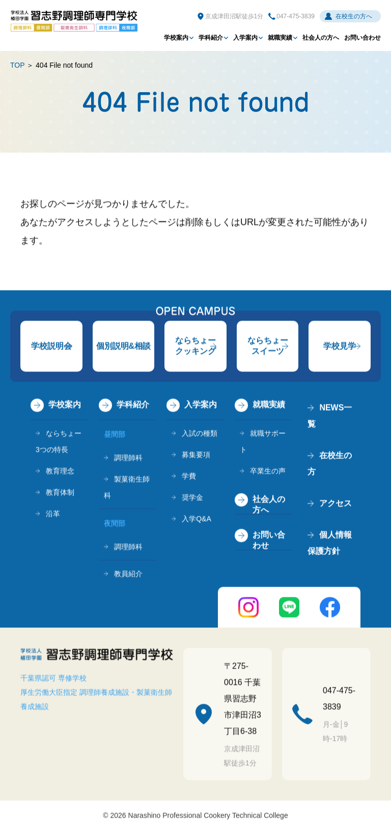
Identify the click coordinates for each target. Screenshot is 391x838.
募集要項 (196, 456)
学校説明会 (51, 347)
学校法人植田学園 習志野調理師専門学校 (73, 21)
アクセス (335, 504)
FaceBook (330, 608)
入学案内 (245, 37)
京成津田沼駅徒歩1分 (234, 16)
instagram (248, 608)
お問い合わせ (362, 37)
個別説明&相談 (123, 347)
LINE (289, 608)
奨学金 (192, 499)
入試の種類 (199, 434)
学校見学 (339, 347)
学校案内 (176, 37)
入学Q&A (196, 520)
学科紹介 (211, 37)
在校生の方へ (354, 16)
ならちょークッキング (195, 347)
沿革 (53, 515)
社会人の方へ (320, 37)
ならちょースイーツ (267, 347)
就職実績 (280, 37)
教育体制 (60, 493)
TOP (17, 65)
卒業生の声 (268, 472)
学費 (189, 477)
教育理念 (60, 472)
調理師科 (128, 459)
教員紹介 (128, 575)
